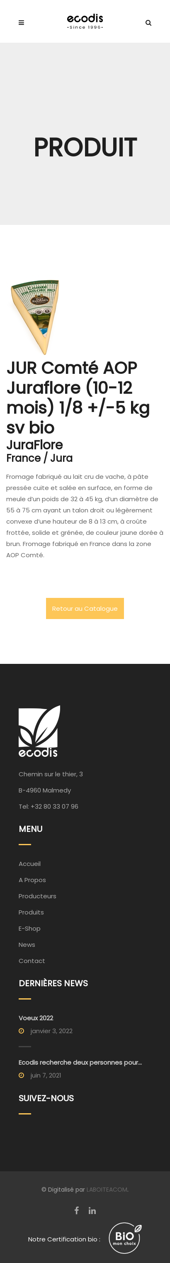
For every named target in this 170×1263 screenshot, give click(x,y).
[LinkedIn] (92, 1210)
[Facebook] (76, 1210)
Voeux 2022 (36, 1018)
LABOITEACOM (107, 1189)
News (27, 944)
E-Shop (30, 928)
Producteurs (37, 896)
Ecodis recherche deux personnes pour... (80, 1062)
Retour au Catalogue (85, 608)
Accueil (30, 863)
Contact (32, 960)
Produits (31, 912)
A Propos (32, 879)
